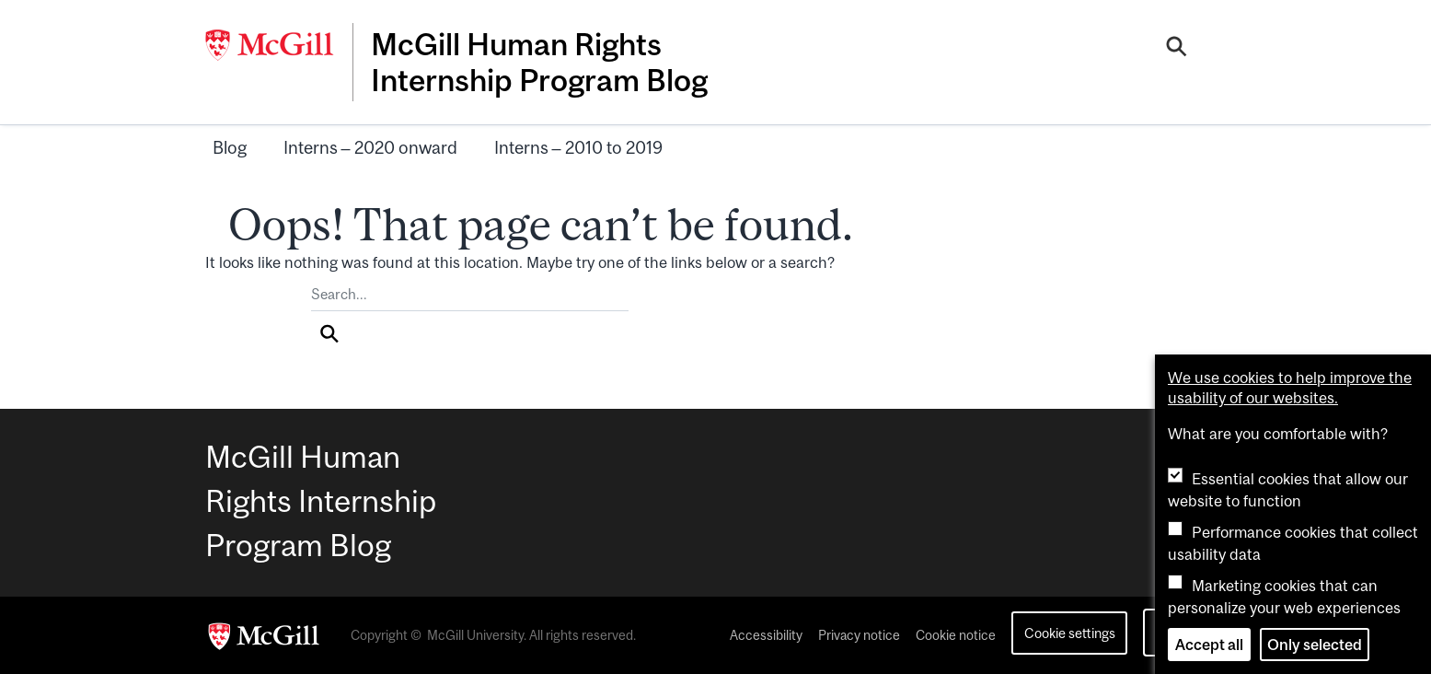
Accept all (1209, 644)
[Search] (1176, 49)
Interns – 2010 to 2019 (578, 147)
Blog (230, 147)
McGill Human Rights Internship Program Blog (539, 62)
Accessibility (766, 635)
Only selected (1314, 644)
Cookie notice (956, 635)
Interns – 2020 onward (370, 147)
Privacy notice (859, 635)
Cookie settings (1069, 633)
